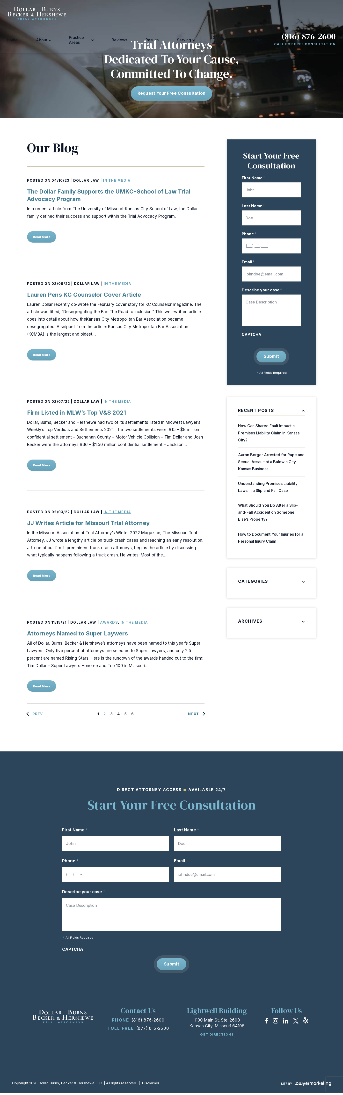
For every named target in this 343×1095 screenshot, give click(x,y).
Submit (271, 356)
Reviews (161, 13)
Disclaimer (150, 1085)
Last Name (253, 206)
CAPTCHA (251, 334)
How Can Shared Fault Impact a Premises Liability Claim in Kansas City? (268, 433)
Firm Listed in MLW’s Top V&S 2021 (76, 412)
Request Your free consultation (172, 93)
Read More (43, 236)
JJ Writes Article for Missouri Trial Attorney (88, 522)
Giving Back (230, 13)
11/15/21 (58, 622)
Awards (109, 622)
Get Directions (217, 1036)
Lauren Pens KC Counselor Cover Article (84, 294)
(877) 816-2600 (152, 1030)
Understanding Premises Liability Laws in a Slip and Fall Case (268, 487)
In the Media (117, 180)
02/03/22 (60, 512)
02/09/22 (60, 283)
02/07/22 (60, 401)
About (101, 13)
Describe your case (262, 290)
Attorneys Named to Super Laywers (77, 633)
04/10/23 (60, 180)
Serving (202, 13)
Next (193, 714)
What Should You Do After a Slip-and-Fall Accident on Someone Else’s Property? (268, 512)
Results (182, 13)
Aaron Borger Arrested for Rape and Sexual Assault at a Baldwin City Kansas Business (271, 461)
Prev (37, 714)
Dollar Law (86, 180)
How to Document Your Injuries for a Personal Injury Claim (270, 538)
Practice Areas (130, 13)
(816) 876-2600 (308, 10)
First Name (253, 178)
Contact (255, 13)
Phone (249, 234)
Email (248, 262)
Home (84, 13)
